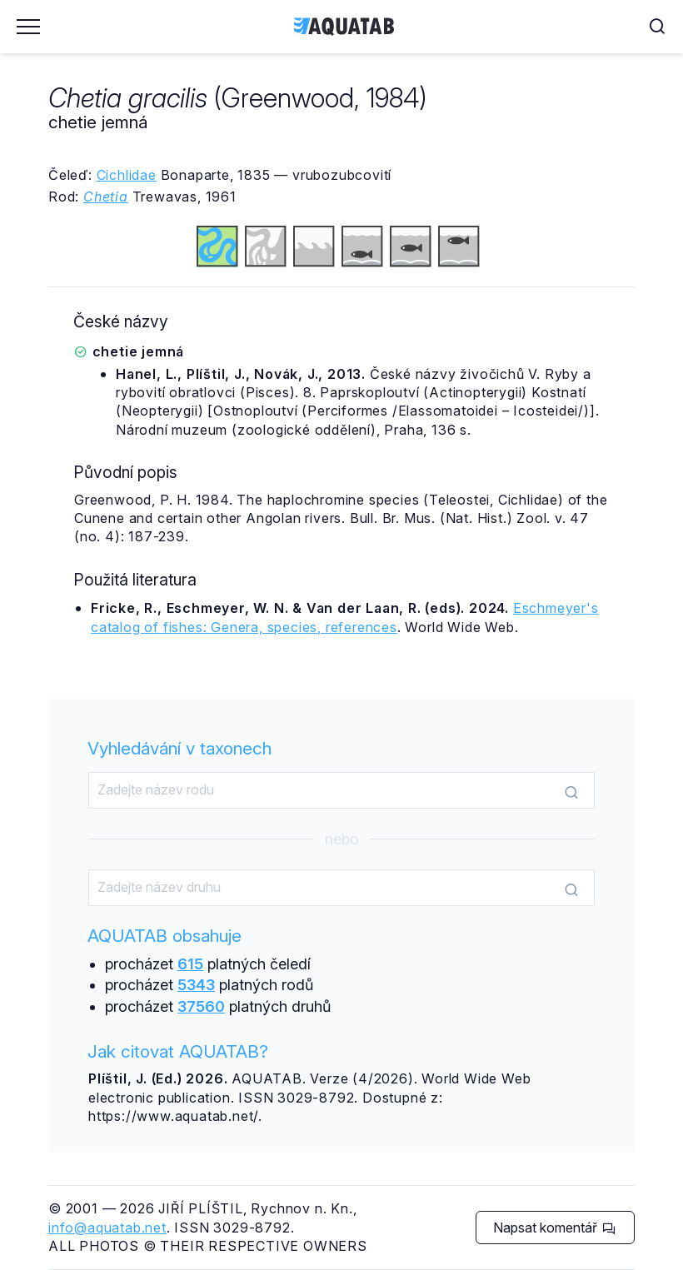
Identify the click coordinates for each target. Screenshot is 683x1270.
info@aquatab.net (107, 1227)
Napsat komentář (554, 1227)
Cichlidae (127, 175)
